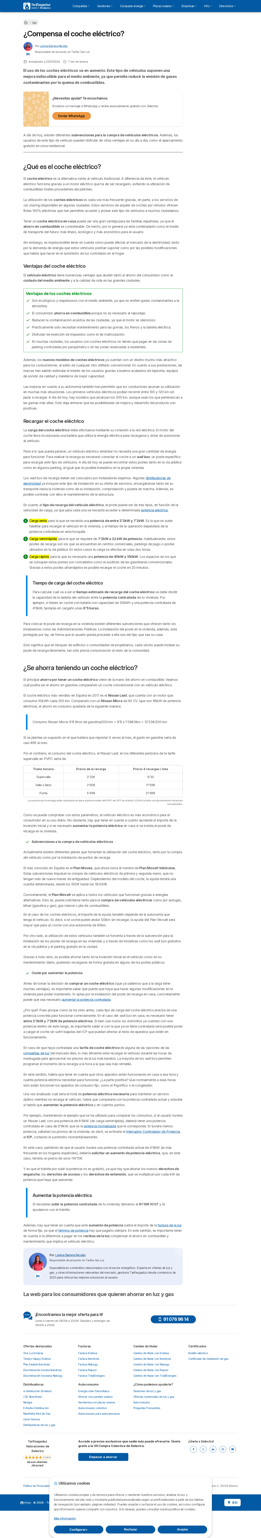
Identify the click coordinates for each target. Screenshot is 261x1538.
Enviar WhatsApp (71, 116)
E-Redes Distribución (36, 1467)
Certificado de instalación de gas (208, 1418)
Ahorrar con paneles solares (95, 1456)
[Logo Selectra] (36, 6)
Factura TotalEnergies (91, 1435)
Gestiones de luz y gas (147, 1450)
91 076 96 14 (173, 1378)
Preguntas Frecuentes (146, 1467)
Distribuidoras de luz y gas (39, 1484)
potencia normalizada (54, 1186)
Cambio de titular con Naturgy (151, 1423)
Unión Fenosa (31, 1478)
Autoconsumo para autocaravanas (99, 1473)
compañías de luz (36, 1096)
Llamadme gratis (213, 58)
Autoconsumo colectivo (92, 1467)
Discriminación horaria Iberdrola (42, 1429)
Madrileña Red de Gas (36, 1473)
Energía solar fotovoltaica (93, 1450)
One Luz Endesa (33, 1412)
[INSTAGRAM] (222, 1508)
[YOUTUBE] (232, 1508)
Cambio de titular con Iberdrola (152, 1418)
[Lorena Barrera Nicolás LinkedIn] (28, 53)
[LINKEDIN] (213, 1508)
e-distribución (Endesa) (37, 1450)
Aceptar (182, 1529)
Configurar (78, 1529)
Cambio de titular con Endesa (151, 1412)
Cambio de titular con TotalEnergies (155, 1435)
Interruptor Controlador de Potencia (99, 1191)
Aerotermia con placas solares (96, 1462)
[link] (37, 1513)
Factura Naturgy (88, 1423)
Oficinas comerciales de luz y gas (153, 1456)
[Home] (26, 22)
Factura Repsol (87, 1429)
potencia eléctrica (154, 510)
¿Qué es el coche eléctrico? (208, 81)
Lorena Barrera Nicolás (54, 46)
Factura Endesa (87, 1412)
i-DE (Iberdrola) (32, 1456)
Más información (65, 1518)
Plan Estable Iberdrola (36, 1423)
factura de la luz (170, 1285)
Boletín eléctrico (198, 1412)
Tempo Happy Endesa (37, 1418)
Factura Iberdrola (88, 1418)
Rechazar (130, 1529)
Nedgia (27, 1462)
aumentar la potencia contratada (86, 1043)
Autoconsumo (141, 1462)
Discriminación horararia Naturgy (42, 1435)
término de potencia (73, 1290)
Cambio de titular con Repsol (150, 1429)
